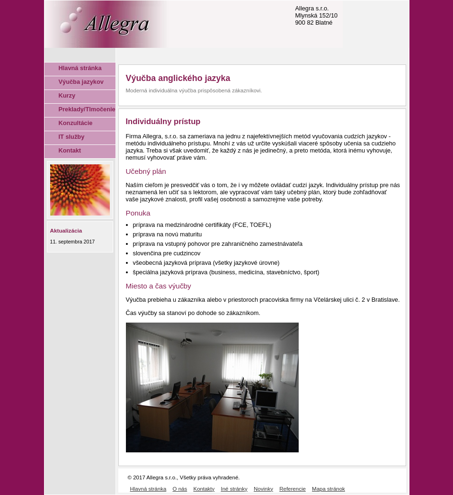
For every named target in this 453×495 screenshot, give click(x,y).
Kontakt (70, 150)
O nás (180, 489)
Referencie (292, 489)
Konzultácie (76, 122)
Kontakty (203, 489)
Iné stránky (234, 489)
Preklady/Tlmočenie (87, 109)
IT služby (72, 136)
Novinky (263, 489)
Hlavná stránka (80, 68)
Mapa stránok (328, 489)
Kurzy (67, 95)
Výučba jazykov (81, 81)
